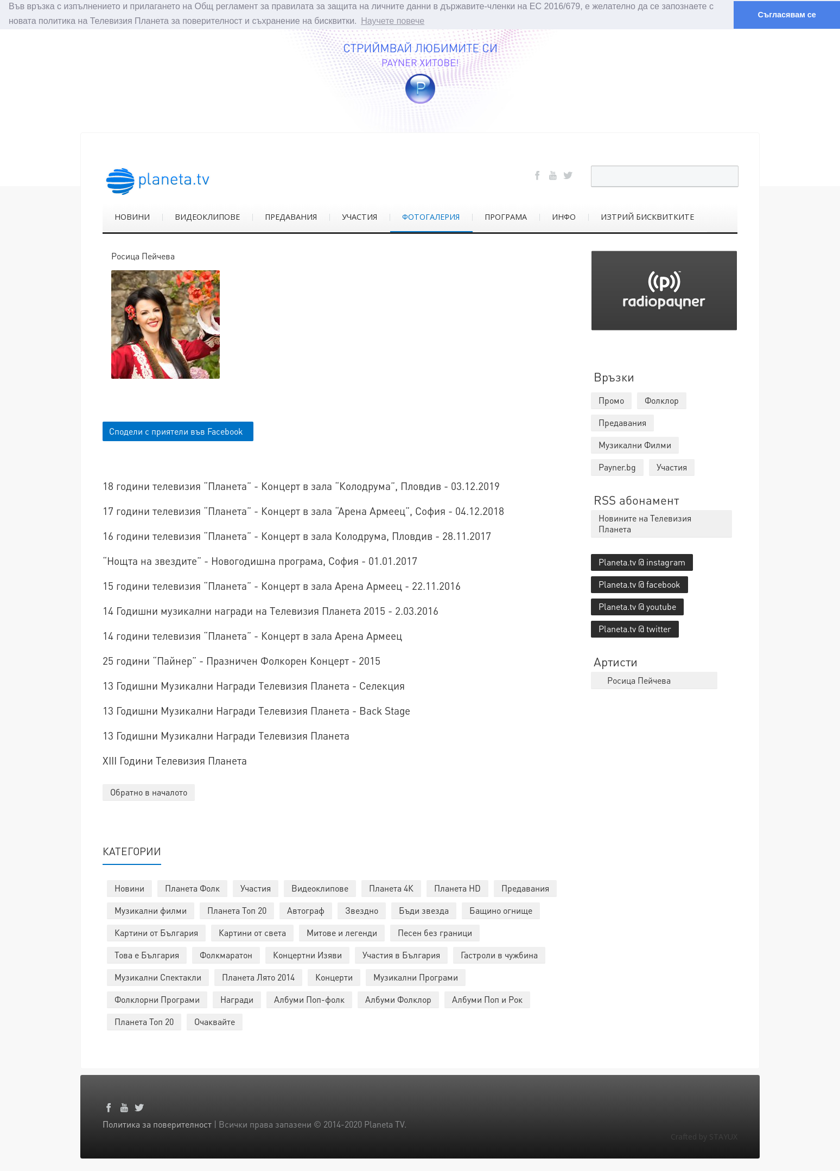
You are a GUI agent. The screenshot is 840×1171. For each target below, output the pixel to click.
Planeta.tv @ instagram (642, 562)
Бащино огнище (500, 910)
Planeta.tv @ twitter (635, 628)
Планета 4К (391, 888)
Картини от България (156, 932)
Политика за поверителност (157, 1124)
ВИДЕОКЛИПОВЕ (207, 217)
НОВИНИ (132, 217)
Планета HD (457, 888)
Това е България (146, 954)
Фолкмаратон (226, 954)
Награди (236, 999)
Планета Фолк (192, 888)
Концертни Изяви (307, 954)
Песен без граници (435, 932)
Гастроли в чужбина (499, 954)
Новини (129, 888)
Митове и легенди (342, 932)
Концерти (334, 977)
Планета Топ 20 (236, 910)
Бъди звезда (424, 910)
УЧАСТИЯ (359, 217)
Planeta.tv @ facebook (639, 584)
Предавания (525, 888)
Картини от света (252, 932)
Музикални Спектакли (157, 977)
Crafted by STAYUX (704, 1136)
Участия (255, 888)
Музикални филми (150, 910)
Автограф (305, 910)
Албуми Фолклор (398, 999)
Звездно (361, 910)
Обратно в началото (148, 792)
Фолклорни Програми (157, 999)
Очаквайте (214, 1021)
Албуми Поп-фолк (309, 999)
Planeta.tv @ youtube (637, 606)
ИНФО (564, 217)
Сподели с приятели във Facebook (176, 431)
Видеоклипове (319, 888)
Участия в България (401, 954)
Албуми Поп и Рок (487, 999)
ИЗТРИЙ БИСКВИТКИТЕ (647, 217)
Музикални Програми (415, 977)
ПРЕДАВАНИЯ (291, 217)
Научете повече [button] (392, 21)
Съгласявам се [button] (787, 14)
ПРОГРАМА (506, 217)
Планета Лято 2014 (258, 977)
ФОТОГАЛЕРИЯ (431, 217)
